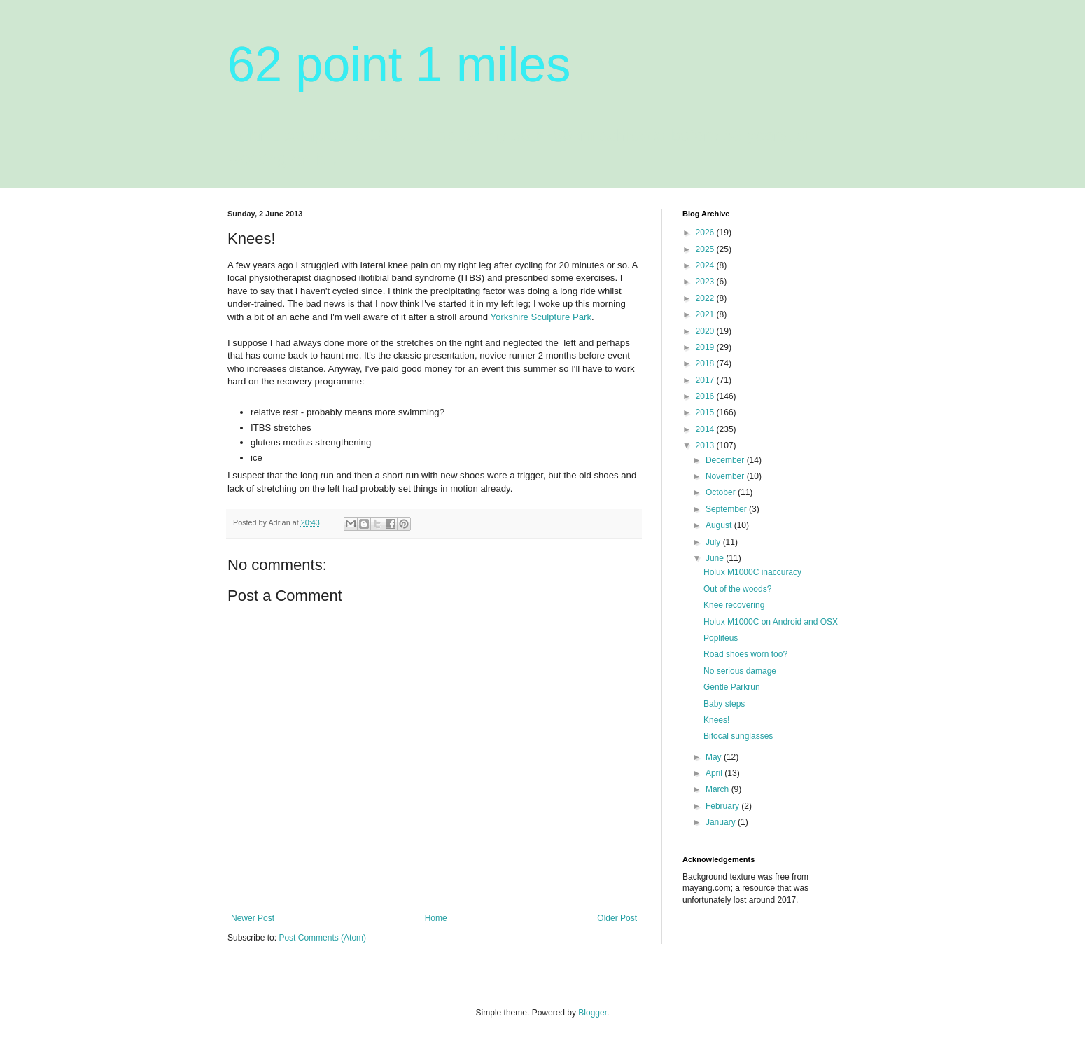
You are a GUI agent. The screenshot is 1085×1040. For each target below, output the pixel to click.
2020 (706, 331)
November (726, 476)
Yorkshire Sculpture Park (541, 317)
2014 (706, 429)
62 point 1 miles (398, 64)
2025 (706, 249)
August (720, 525)
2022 (706, 298)
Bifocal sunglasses (738, 736)
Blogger (592, 1013)
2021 (706, 314)
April (715, 773)
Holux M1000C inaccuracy (753, 572)
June (716, 558)
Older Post (617, 918)
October (722, 492)
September (727, 509)
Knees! (716, 720)
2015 (706, 412)
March (719, 789)
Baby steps (724, 704)
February (723, 806)
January (722, 822)
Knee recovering (734, 605)
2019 (706, 347)
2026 (706, 232)
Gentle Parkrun (732, 687)
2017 (706, 380)
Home (436, 918)
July (714, 542)
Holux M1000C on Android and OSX (771, 622)
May (715, 757)
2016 (706, 396)
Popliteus (721, 638)
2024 (706, 265)
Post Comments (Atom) (322, 938)
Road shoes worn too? (746, 654)
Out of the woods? (737, 589)
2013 (706, 445)
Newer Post (252, 918)
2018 (706, 363)
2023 (706, 281)
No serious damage (740, 671)
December (726, 460)
